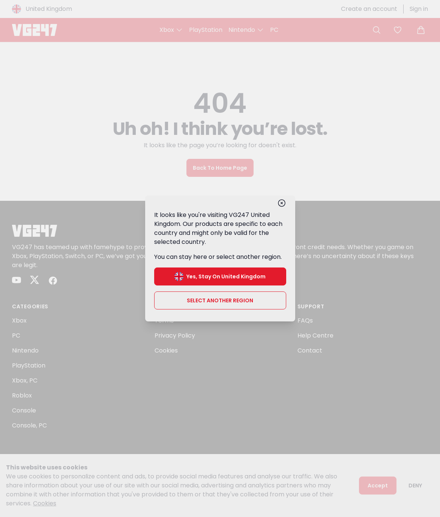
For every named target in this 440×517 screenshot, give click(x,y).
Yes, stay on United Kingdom (220, 276)
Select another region (220, 300)
